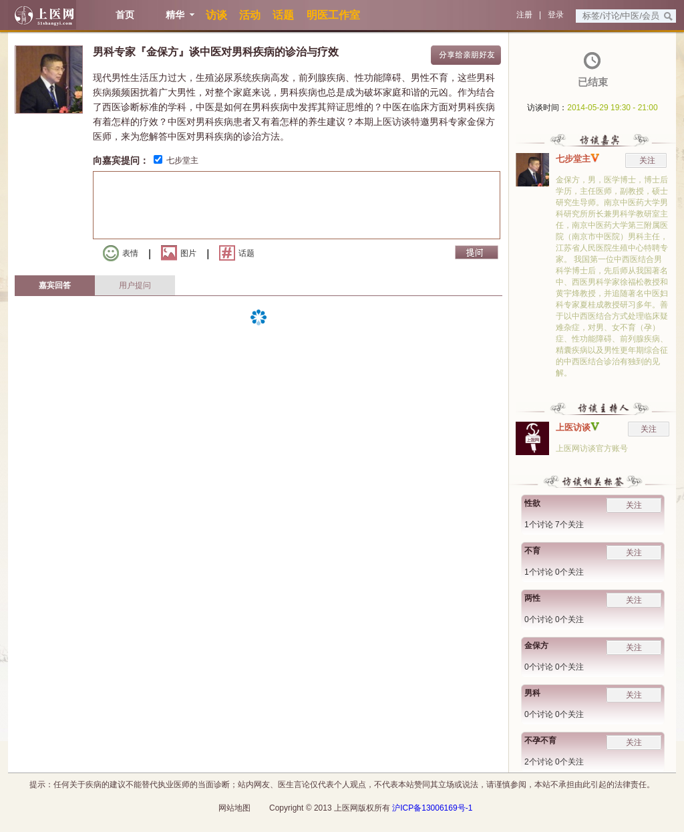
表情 (120, 253)
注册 (524, 14)
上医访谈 (573, 427)
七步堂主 (182, 160)
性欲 (532, 503)
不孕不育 (540, 740)
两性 (532, 598)
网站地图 (234, 808)
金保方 (536, 645)
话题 (236, 253)
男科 (532, 693)
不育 (532, 550)
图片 (178, 253)
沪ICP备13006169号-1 (432, 808)
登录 (556, 14)
